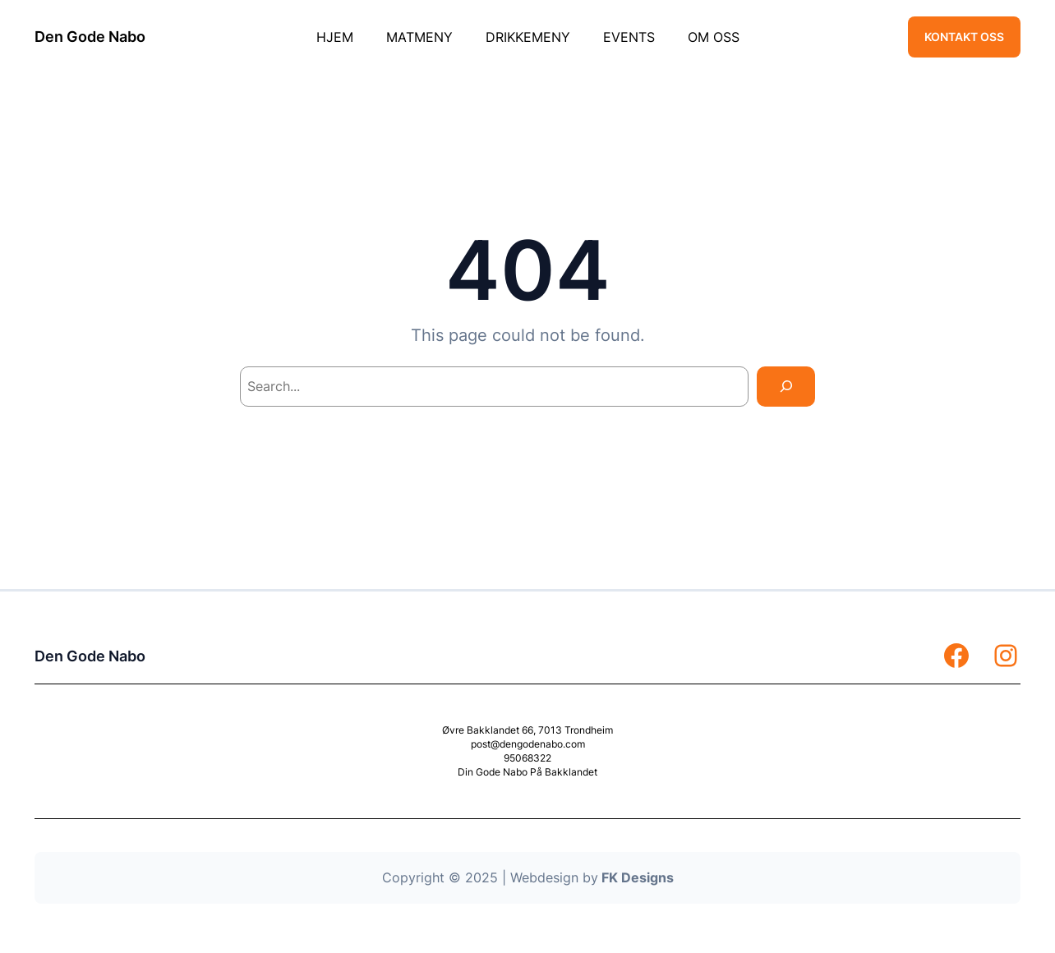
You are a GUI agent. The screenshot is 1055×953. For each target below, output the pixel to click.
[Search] (786, 386)
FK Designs (637, 877)
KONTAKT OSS (964, 37)
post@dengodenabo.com (528, 744)
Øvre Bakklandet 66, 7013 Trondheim (527, 730)
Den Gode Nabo (90, 36)
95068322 (527, 758)
